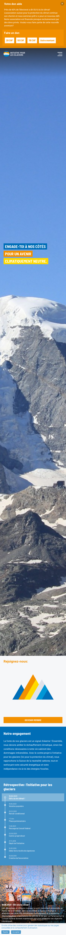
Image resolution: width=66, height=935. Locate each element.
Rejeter (5, 932)
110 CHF (32, 40)
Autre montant (47, 40)
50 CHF (20, 40)
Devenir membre (33, 720)
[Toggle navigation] (60, 53)
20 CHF (9, 40)
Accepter (16, 932)
